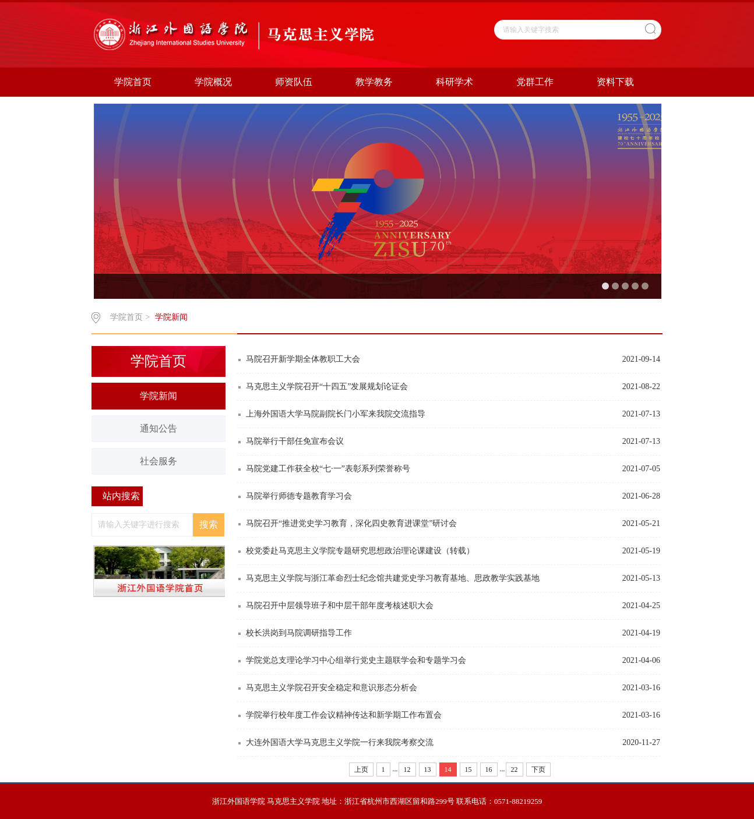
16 (488, 769)
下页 (538, 769)
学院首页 (132, 82)
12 (407, 769)
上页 (361, 769)
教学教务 (374, 82)
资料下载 (615, 82)
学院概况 (213, 82)
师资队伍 (293, 82)
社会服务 (158, 461)
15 (468, 769)
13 (427, 769)
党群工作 (535, 82)
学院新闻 (171, 317)
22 (514, 769)
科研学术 (454, 82)
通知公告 (158, 428)
